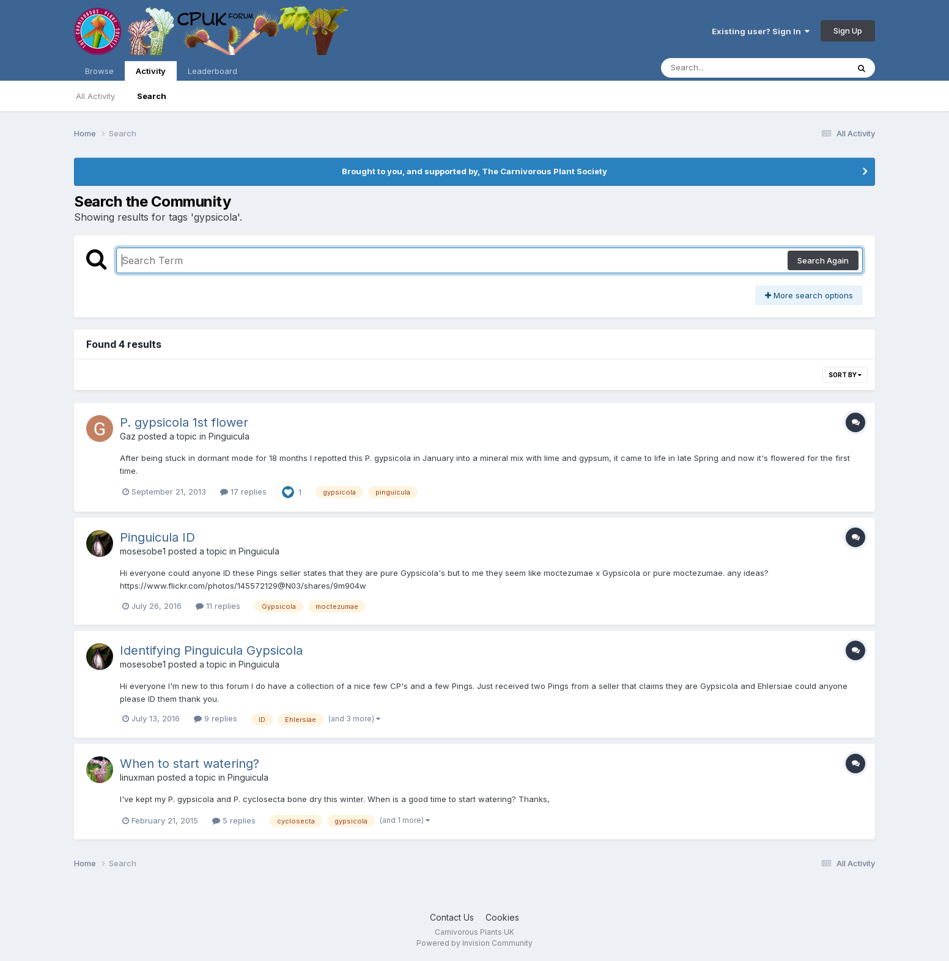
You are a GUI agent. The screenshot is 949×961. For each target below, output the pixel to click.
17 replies (243, 491)
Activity (151, 73)
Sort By (845, 374)
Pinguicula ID (157, 537)
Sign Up (847, 30)
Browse (99, 71)
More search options (809, 295)
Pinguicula (229, 436)
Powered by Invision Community (474, 943)
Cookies (502, 917)
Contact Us (452, 917)
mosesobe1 (143, 551)
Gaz (128, 436)
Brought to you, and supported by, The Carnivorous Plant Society (474, 171)
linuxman (137, 777)
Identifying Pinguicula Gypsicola (211, 650)
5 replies (234, 820)
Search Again (823, 260)
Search (151, 96)
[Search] (721, 68)
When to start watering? (189, 763)
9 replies (215, 718)
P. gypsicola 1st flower (184, 422)
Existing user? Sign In (761, 31)
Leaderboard (212, 71)
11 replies (218, 606)
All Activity (95, 96)
